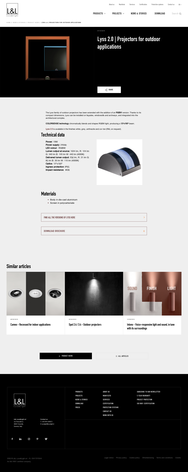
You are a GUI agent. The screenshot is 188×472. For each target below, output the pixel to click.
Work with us (108, 415)
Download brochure (54, 231)
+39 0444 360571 (47, 421)
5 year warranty (143, 396)
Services (132, 4)
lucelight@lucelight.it (48, 424)
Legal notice (108, 458)
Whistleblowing (148, 458)
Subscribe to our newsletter (148, 392)
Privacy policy (121, 458)
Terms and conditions (164, 458)
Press (77, 407)
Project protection (144, 399)
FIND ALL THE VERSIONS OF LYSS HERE (59, 217)
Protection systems (157, 4)
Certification (143, 4)
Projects (117, 13)
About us (111, 4)
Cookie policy (134, 458)
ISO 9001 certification (146, 403)
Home (9, 22)
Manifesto (122, 4)
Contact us (171, 4)
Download (160, 13)
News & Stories (139, 13)
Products (98, 13)
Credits (178, 458)
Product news (33, 22)
